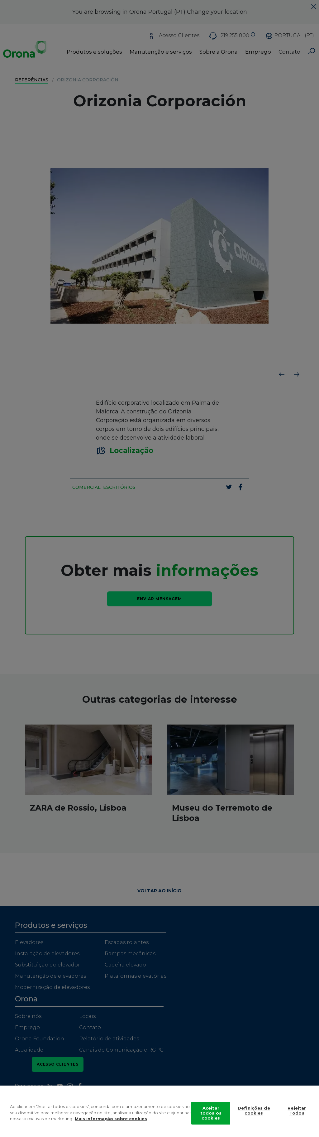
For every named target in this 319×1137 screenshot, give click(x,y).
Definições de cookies (254, 1112)
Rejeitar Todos (297, 1112)
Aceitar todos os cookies (210, 1114)
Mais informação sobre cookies (111, 1120)
